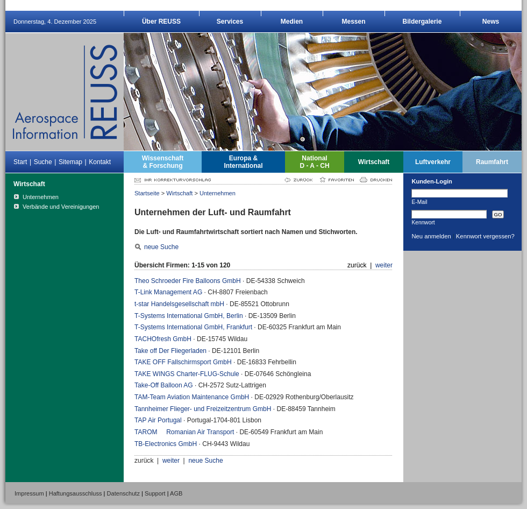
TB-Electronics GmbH (165, 444)
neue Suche (161, 247)
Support (155, 493)
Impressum (29, 493)
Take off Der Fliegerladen (170, 351)
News (490, 21)
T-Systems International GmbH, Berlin (188, 316)
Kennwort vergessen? (485, 236)
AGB (176, 493)
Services (230, 21)
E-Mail (419, 201)
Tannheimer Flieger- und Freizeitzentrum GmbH (202, 409)
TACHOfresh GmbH (162, 339)
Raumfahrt (492, 162)
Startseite (147, 193)
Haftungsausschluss (75, 493)
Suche (43, 162)
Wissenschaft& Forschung (162, 161)
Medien (292, 21)
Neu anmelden (431, 236)
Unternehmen (218, 193)
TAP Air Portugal (158, 420)
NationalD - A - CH (314, 161)
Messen (353, 21)
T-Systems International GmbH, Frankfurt (193, 327)
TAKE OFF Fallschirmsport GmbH (183, 362)
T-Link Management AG (168, 292)
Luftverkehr (433, 162)
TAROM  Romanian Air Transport (184, 432)
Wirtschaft (374, 162)
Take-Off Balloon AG (163, 385)
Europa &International (243, 161)
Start (20, 162)
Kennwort (423, 222)
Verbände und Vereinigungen (61, 206)
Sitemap (70, 162)
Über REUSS (161, 21)
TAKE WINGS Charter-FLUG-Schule (186, 374)
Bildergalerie (422, 21)
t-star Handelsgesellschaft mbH (179, 304)
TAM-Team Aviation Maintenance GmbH (191, 397)
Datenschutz (123, 493)
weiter (384, 265)
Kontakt (100, 162)
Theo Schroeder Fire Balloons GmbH (187, 281)
